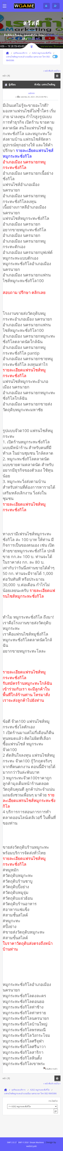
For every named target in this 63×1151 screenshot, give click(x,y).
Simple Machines (37, 1142)
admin (31, 93)
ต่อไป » (57, 70)
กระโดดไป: (53, 1101)
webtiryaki (31, 1146)
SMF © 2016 (23, 1142)
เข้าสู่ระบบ (52, 35)
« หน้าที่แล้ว (48, 70)
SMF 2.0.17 (12, 1142)
